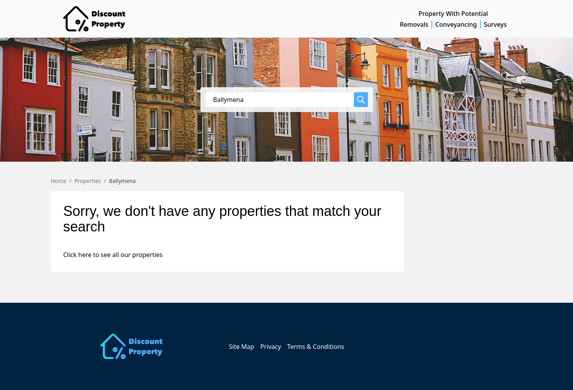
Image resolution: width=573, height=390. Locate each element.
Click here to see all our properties (112, 254)
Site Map (241, 346)
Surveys (495, 24)
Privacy (270, 346)
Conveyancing (456, 24)
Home (58, 181)
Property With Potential (453, 13)
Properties (87, 181)
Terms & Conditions (315, 346)
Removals (414, 24)
